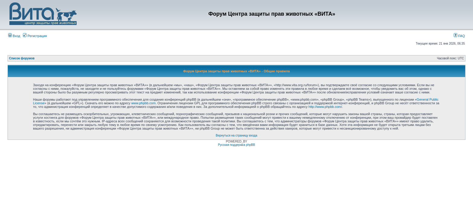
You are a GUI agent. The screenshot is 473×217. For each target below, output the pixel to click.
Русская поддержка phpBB (236, 144)
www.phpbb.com (143, 103)
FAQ (459, 36)
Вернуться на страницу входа (236, 135)
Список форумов (22, 58)
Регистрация (35, 36)
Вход (14, 36)
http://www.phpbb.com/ (325, 106)
